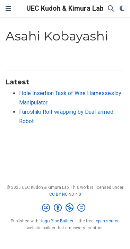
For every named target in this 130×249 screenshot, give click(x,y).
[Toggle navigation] (8, 8)
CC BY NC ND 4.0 (65, 194)
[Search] (111, 9)
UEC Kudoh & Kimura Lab (65, 8)
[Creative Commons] (65, 207)
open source (108, 221)
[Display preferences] (122, 9)
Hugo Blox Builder (56, 221)
